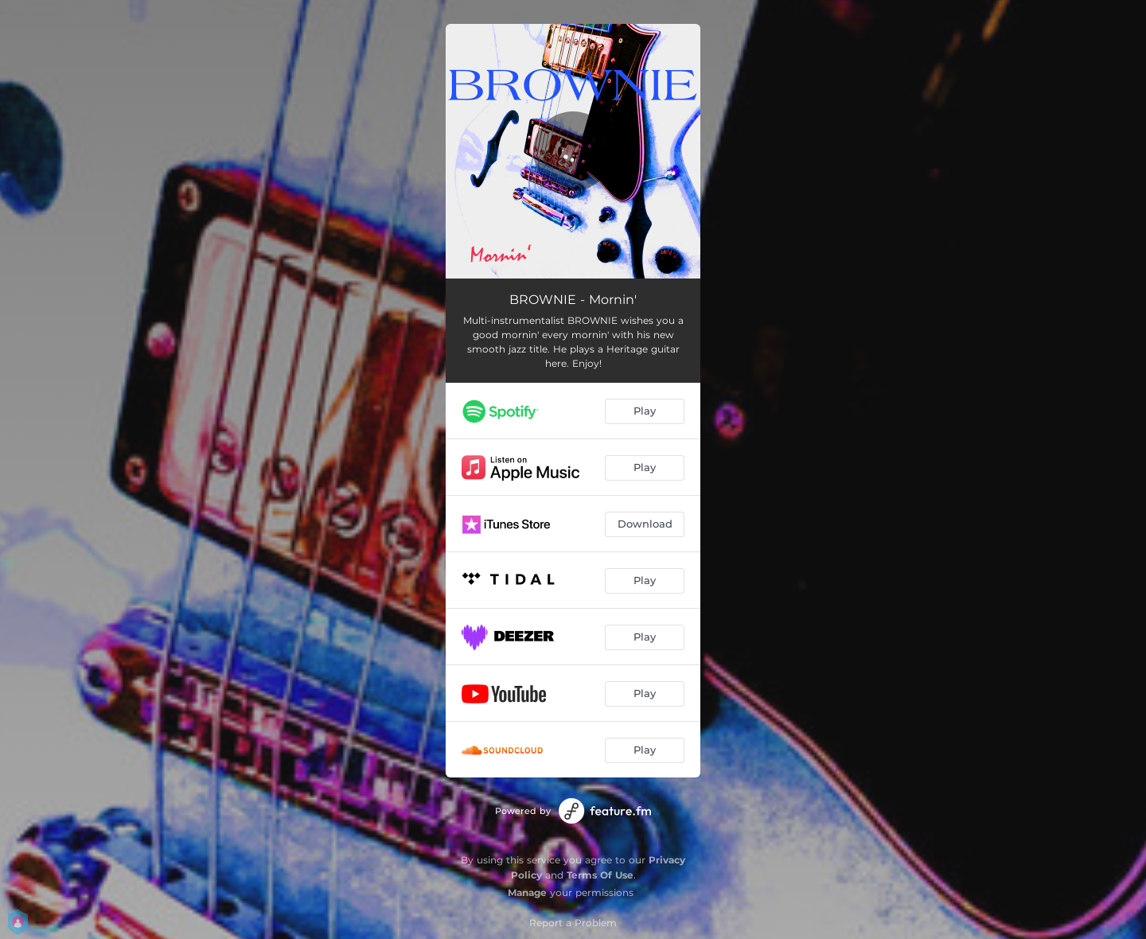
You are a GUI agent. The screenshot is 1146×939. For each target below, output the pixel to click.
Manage (527, 892)
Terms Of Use (600, 875)
